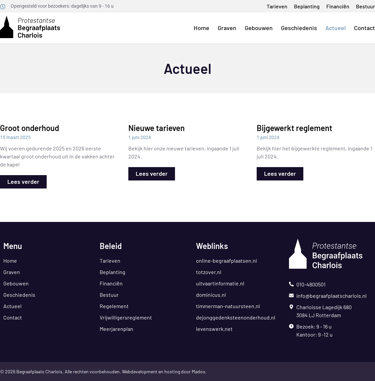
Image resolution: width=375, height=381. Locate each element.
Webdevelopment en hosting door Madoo (163, 371)
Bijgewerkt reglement (294, 128)
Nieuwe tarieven (156, 128)
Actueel (335, 27)
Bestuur (365, 6)
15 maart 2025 (15, 137)
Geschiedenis (299, 27)
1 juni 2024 (139, 137)
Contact (364, 27)
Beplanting (307, 6)
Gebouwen (259, 27)
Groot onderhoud (29, 128)
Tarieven (277, 6)
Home (201, 27)
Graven (227, 27)
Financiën (337, 6)
